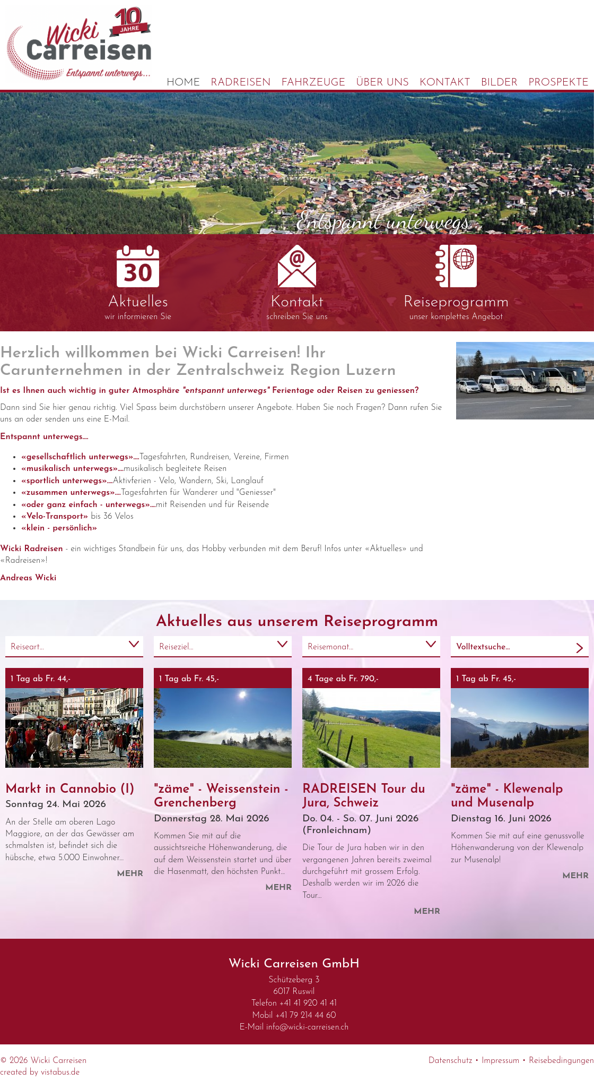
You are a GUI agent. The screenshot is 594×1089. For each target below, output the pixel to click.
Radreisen (240, 83)
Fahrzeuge (314, 83)
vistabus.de (60, 1072)
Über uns (382, 83)
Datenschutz (451, 1061)
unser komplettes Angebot (456, 283)
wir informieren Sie (138, 283)
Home (183, 83)
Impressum (501, 1061)
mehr (130, 874)
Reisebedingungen (561, 1061)
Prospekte (558, 83)
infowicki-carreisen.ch (307, 1027)
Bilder (499, 83)
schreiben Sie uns (297, 283)
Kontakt (445, 83)
